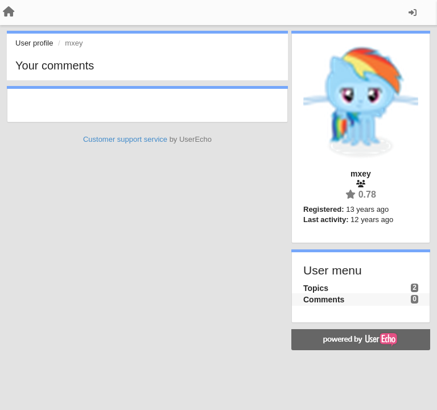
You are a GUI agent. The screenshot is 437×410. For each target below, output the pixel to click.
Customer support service (125, 139)
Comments (323, 299)
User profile (34, 43)
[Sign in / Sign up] (412, 12)
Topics (315, 288)
